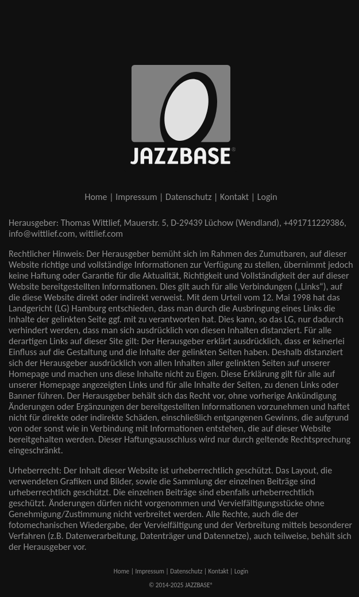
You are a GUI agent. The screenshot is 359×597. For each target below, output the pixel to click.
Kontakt (234, 196)
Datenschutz (188, 196)
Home (95, 196)
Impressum (136, 196)
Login (267, 196)
